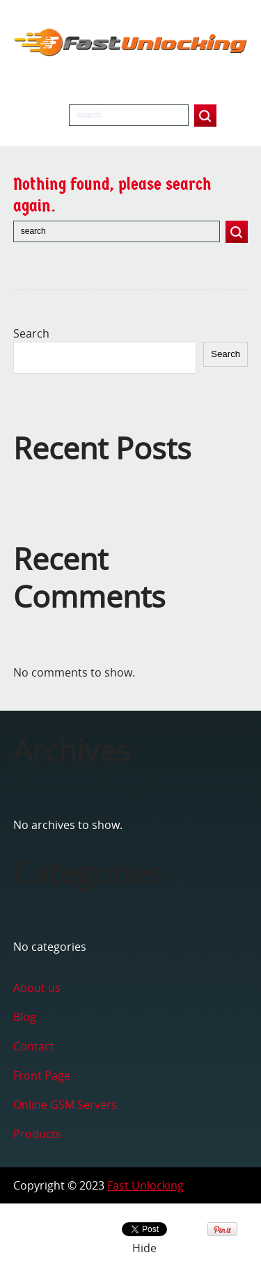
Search (31, 333)
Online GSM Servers (65, 1104)
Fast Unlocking (145, 1185)
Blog (24, 1017)
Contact (33, 1046)
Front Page (41, 1075)
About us (37, 987)
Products (37, 1134)
